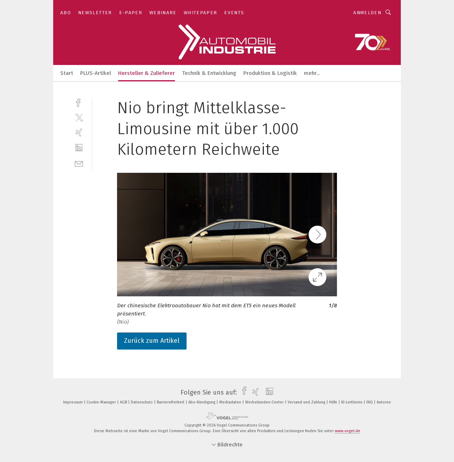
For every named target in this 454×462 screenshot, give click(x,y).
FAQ (370, 402)
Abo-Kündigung (202, 402)
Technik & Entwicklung (209, 73)
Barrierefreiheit (171, 402)
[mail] (78, 163)
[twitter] (78, 117)
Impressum (73, 402)
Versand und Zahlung (307, 402)
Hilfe (333, 402)
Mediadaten (230, 402)
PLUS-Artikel (95, 73)
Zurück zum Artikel (151, 341)
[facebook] (78, 102)
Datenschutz (142, 402)
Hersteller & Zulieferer (146, 73)
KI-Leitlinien (352, 402)
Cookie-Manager (102, 402)
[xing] (78, 132)
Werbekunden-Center (265, 402)
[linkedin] (78, 147)
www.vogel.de (347, 431)
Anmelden (367, 13)
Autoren (384, 402)
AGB (124, 402)
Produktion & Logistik (270, 73)
